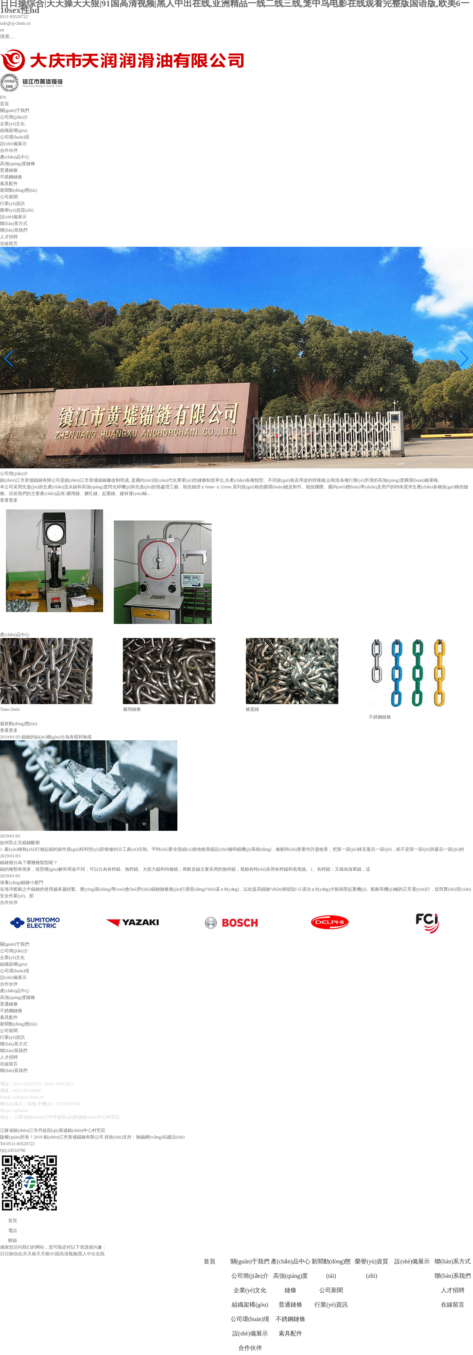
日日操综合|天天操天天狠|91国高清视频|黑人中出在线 (52, 1253)
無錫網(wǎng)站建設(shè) (160, 1137)
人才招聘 (9, 236)
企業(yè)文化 (12, 123)
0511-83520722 (14, 16)
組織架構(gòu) (13, 130)
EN (3, 97)
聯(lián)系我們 (13, 230)
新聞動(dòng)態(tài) (18, 190)
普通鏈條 (9, 170)
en (2, 30)
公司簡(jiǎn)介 (14, 117)
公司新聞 (9, 196)
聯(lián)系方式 (13, 223)
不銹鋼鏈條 (11, 177)
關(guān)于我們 (14, 110)
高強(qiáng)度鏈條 (17, 163)
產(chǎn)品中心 (15, 157)
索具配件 (9, 183)
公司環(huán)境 (14, 137)
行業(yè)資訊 (12, 203)
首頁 (4, 103)
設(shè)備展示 (13, 143)
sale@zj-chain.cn (15, 23)
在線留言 (9, 243)
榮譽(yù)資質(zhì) (17, 210)
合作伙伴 (9, 150)
